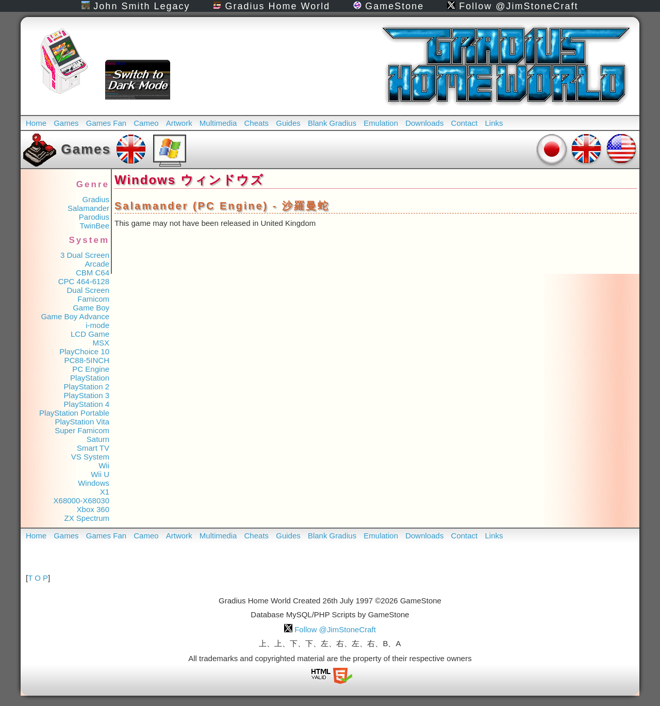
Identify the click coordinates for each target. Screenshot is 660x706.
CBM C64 (92, 272)
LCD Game (90, 334)
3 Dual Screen (84, 255)
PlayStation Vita (82, 421)
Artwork (179, 123)
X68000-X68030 (81, 500)
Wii (103, 465)
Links (494, 123)
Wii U (100, 474)
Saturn (98, 439)
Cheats (256, 123)
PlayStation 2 (86, 386)
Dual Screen (88, 290)
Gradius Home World (271, 6)
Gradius (95, 199)
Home (36, 123)
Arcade (97, 263)
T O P (38, 577)
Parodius (94, 216)
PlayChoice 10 (84, 351)
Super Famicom (82, 430)
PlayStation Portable (74, 412)
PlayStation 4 (86, 404)
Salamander (88, 208)
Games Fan (106, 123)
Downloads (424, 123)
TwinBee (94, 225)
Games (66, 123)
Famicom (93, 298)
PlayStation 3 (86, 395)
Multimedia (218, 123)
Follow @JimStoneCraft (512, 6)
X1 (104, 491)
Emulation (381, 123)
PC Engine (90, 369)
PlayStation (89, 377)
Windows (93, 483)
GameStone (388, 6)
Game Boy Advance (75, 316)
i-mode (97, 325)
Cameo (146, 123)
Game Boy (91, 307)
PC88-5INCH (86, 360)
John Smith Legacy (135, 6)
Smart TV (93, 448)
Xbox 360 (93, 509)
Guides (288, 123)
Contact (464, 123)
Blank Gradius (332, 123)
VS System (90, 456)
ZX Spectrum (86, 518)
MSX (100, 342)
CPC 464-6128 (83, 281)
